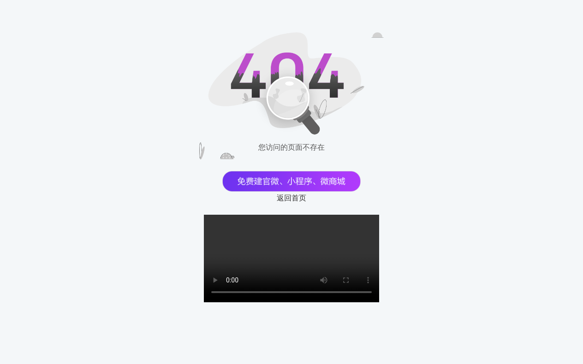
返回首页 (291, 198)
